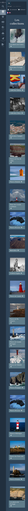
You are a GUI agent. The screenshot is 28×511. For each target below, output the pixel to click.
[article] (17, 36)
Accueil (9, 6)
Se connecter (12, 9)
